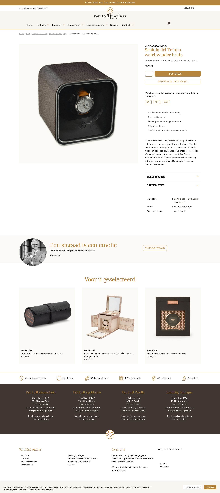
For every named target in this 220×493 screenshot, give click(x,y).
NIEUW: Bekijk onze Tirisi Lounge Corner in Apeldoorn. (110, 2)
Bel (148, 102)
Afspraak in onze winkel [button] (173, 81)
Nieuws (114, 24)
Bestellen (175, 73)
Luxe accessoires (95, 24)
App (157, 102)
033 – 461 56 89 (40, 404)
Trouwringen (74, 24)
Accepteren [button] (210, 487)
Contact (126, 24)
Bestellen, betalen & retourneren (82, 458)
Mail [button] (166, 102)
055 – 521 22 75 (87, 404)
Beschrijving (156, 177)
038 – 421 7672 (133, 404)
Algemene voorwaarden (79, 461)
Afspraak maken (155, 248)
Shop (28, 33)
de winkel (44, 419)
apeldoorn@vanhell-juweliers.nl (87, 407)
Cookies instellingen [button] (192, 487)
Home (29, 24)
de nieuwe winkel (137, 419)
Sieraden (56, 24)
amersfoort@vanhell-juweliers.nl (40, 407)
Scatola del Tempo (57, 33)
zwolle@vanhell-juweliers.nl (133, 407)
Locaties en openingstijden (33, 8)
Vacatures (164, 466)
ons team (48, 416)
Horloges (41, 24)
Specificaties (155, 185)
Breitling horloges (76, 455)
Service (71, 464)
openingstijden (45, 410)
